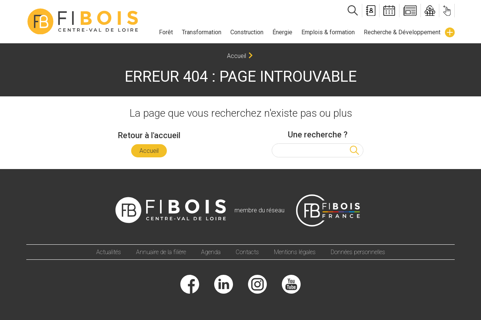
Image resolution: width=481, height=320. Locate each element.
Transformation (201, 32)
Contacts (247, 252)
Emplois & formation (328, 32)
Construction (246, 32)
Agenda (211, 252)
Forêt (166, 32)
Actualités (108, 252)
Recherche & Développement (402, 32)
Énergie (282, 32)
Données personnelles (358, 252)
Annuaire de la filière (161, 252)
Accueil (236, 55)
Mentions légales (295, 252)
